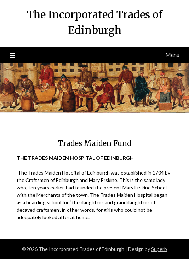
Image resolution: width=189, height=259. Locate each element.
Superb (159, 249)
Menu (172, 54)
